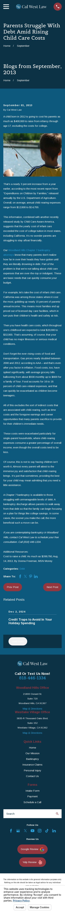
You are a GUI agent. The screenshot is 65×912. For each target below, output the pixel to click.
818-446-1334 (32, 678)
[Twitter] (25, 830)
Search (10, 813)
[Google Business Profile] (18, 830)
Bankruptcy (32, 758)
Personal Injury (32, 770)
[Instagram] (39, 830)
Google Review (32, 849)
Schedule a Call (32, 802)
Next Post (52, 587)
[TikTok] (47, 830)
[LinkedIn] (54, 830)
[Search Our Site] (57, 813)
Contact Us (32, 776)
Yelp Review (32, 862)
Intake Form (32, 790)
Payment (32, 796)
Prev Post (13, 587)
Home (32, 747)
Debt (22, 568)
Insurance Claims (32, 764)
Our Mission (32, 753)
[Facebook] (11, 830)
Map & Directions (32, 708)
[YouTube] (32, 830)
